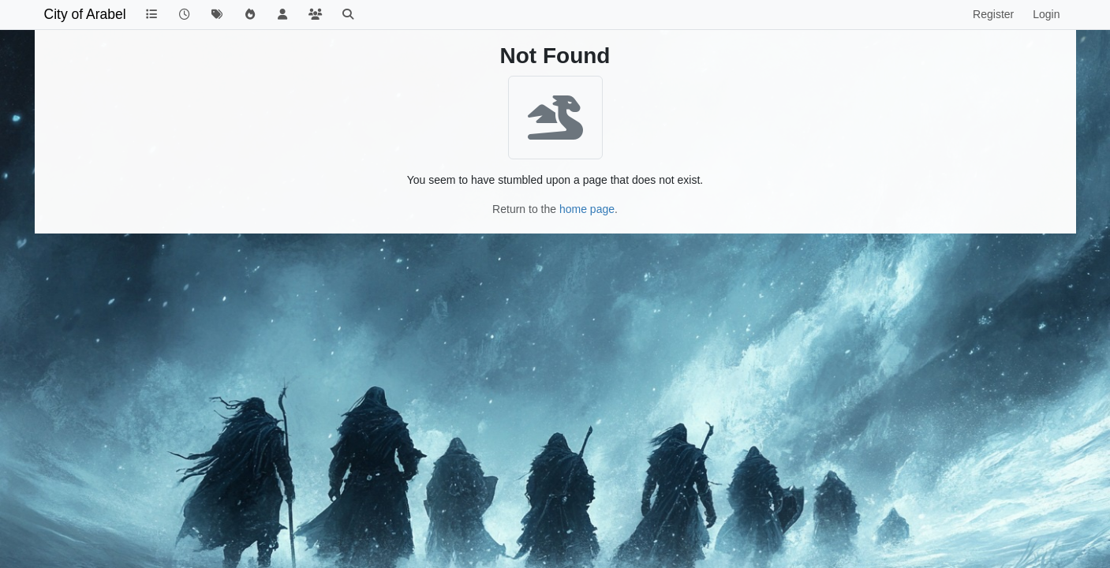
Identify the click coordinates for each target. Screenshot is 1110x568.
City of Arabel (85, 14)
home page (587, 209)
